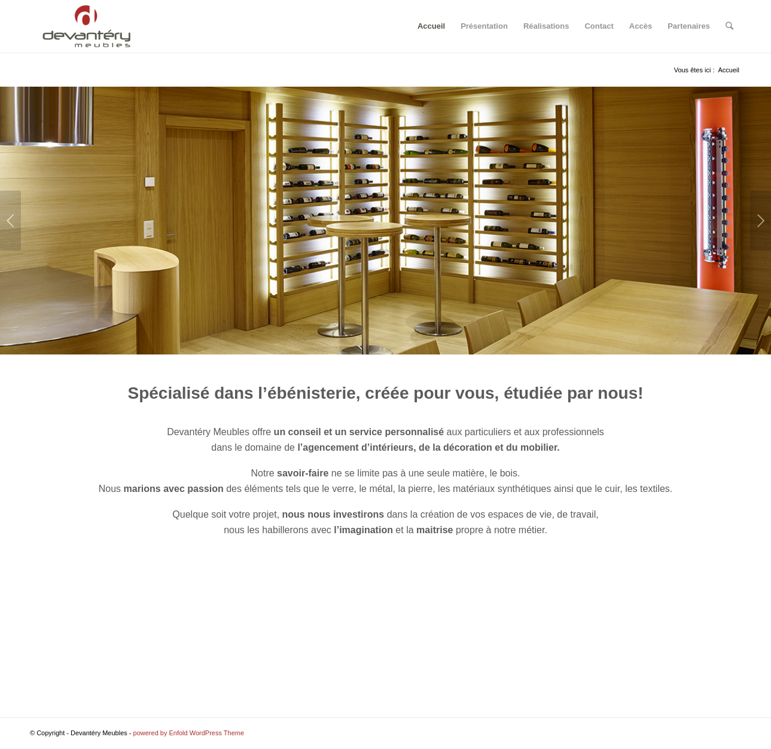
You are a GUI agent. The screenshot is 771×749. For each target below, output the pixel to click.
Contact (598, 26)
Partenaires (689, 26)
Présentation (484, 26)
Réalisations (546, 26)
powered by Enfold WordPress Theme (188, 732)
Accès (640, 26)
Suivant (760, 220)
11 (85, 340)
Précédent (10, 220)
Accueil (431, 26)
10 (77, 340)
